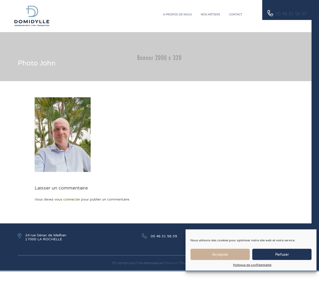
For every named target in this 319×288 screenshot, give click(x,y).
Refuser (282, 256)
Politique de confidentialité (252, 267)
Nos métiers (210, 13)
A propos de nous (177, 13)
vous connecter (67, 198)
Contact (235, 13)
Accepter (220, 256)
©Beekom (171, 262)
